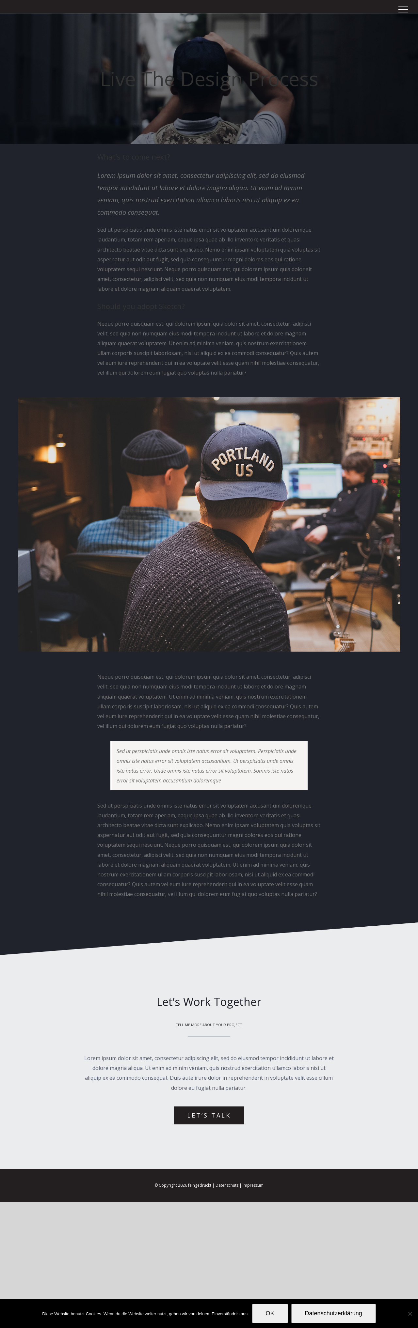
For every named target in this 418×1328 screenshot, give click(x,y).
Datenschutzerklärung (333, 1313)
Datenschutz (227, 1185)
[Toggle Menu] (403, 9)
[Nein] (410, 1313)
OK (270, 1313)
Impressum (253, 1185)
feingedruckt (199, 1185)
